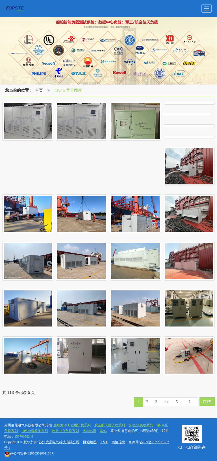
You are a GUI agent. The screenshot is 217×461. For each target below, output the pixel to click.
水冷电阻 (89, 431)
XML (104, 442)
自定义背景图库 (68, 90)
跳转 (207, 401)
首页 (39, 90)
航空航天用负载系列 (109, 425)
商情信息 (118, 442)
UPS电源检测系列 (34, 431)
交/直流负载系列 (141, 425)
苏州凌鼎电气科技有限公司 (59, 442)
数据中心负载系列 (65, 431)
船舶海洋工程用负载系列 (72, 425)
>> (166, 402)
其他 (103, 431)
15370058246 (23, 436)
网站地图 (90, 442)
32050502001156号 (29, 453)
